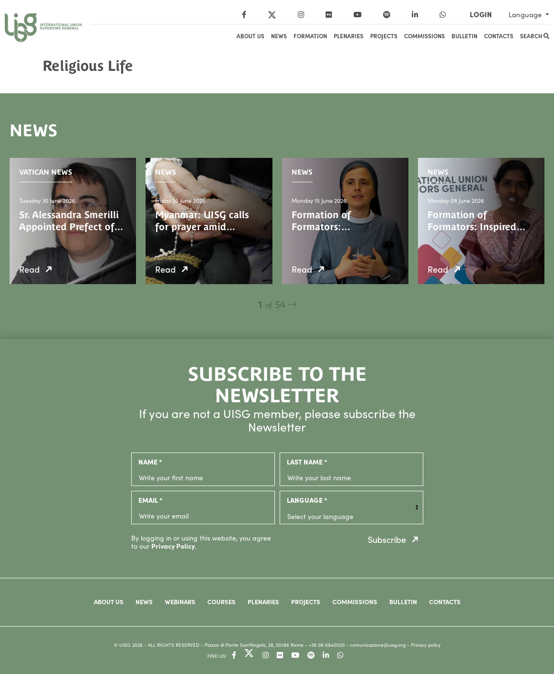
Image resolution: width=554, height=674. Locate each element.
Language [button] (526, 14)
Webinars (180, 601)
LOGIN (481, 14)
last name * (307, 461)
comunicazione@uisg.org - (380, 644)
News (279, 36)
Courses (221, 601)
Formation (310, 36)
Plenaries (348, 36)
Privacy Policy (173, 546)
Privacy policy (426, 644)
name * (150, 461)
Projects (383, 36)
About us (250, 36)
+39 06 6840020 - (329, 644)
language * (307, 500)
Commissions (424, 36)
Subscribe (395, 539)
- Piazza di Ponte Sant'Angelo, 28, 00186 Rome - (255, 644)
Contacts (498, 36)
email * (150, 500)
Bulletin (464, 36)
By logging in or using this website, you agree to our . (201, 542)
